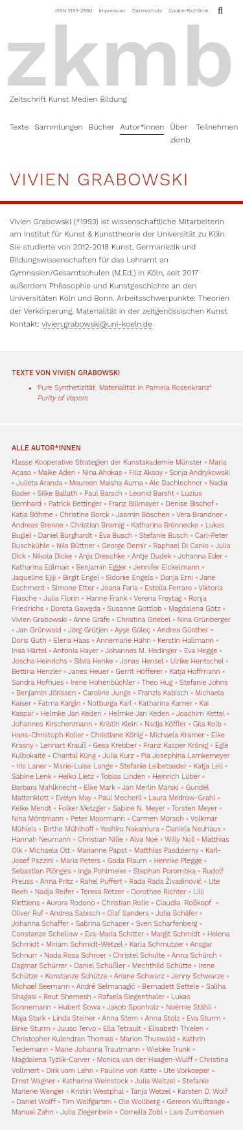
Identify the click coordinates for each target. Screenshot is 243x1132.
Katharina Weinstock (95, 1081)
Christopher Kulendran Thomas (62, 1039)
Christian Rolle (125, 903)
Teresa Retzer (102, 892)
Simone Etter (73, 588)
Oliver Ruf (27, 913)
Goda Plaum (127, 861)
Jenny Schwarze (197, 976)
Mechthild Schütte (162, 966)
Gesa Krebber (115, 745)
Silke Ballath (58, 493)
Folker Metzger (82, 808)
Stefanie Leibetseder (153, 766)
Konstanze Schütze (76, 976)
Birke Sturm (31, 1028)
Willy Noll (179, 839)
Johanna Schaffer (40, 923)
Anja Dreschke (102, 556)
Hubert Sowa (79, 1007)
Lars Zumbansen (196, 1112)
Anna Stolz (162, 1018)
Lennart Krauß (63, 745)
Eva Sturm (203, 1018)
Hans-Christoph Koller (48, 735)
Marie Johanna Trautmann (97, 1049)
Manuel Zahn (33, 1112)
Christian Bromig (97, 525)
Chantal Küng (74, 756)
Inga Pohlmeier (102, 871)
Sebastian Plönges (41, 871)
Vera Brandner (199, 515)
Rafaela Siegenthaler (131, 997)
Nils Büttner (75, 546)
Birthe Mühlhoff (68, 829)
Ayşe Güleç (132, 630)
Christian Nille (100, 839)
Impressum (112, 11)
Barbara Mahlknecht (44, 787)
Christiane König (117, 735)
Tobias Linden (122, 776)
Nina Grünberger (204, 620)
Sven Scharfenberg (167, 923)
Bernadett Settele (170, 986)
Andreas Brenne (38, 525)
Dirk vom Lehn (69, 1071)
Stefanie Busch (163, 535)
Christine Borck (84, 515)
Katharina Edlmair (40, 567)
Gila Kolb (207, 724)
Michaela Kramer (177, 735)
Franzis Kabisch (163, 693)
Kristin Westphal (97, 1091)
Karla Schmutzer (156, 944)
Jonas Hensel (141, 661)
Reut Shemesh (67, 997)
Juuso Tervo (76, 1028)
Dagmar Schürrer (39, 966)
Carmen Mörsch (158, 818)
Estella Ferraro (168, 588)
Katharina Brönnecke (164, 525)
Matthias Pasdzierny (166, 850)
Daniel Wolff (35, 1102)
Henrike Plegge (178, 861)
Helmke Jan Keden (71, 714)
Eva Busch (117, 535)
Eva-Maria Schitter (114, 934)
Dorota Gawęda (75, 609)
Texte (19, 127)
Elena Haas (71, 640)
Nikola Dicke (52, 556)
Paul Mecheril (120, 798)
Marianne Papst (102, 850)
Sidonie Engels (129, 577)
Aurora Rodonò (71, 903)
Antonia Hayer (75, 651)
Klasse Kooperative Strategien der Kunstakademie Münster (108, 462)
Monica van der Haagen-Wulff (144, 1060)
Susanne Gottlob (135, 609)
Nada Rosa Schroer (75, 955)
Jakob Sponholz (133, 1007)
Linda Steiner (73, 1018)
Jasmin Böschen (143, 515)
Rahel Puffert (101, 881)
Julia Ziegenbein (86, 1112)
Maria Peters (80, 861)
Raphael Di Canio (180, 546)
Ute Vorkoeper (186, 1071)
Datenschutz (147, 11)
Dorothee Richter (158, 892)
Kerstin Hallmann (185, 640)
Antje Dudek (151, 556)
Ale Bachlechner (176, 483)
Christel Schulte (139, 955)
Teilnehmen (217, 127)
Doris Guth (29, 640)
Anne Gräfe (91, 620)
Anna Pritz (56, 881)
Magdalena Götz (194, 609)
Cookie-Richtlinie (188, 11)
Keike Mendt (31, 808)
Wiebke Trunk (168, 1049)
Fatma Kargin (59, 703)
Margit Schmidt (175, 934)
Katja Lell (208, 766)
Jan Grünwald (39, 630)
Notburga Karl (109, 703)
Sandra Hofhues (38, 682)
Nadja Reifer (54, 892)
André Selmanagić (105, 986)
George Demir (124, 546)
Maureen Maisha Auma (106, 483)
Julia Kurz (118, 756)
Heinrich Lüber (176, 776)
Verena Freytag (158, 598)
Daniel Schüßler (99, 966)
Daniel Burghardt (65, 535)
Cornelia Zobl (140, 1112)
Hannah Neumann (41, 839)
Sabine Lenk (31, 776)
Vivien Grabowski (39, 620)
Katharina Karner (165, 703)
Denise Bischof (189, 504)
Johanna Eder (200, 556)
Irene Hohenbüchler (103, 682)
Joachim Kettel (200, 714)
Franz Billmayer (133, 504)
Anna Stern (120, 1018)
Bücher (102, 127)
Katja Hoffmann (194, 671)
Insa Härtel (29, 651)
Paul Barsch (103, 493)
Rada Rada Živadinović (165, 881)
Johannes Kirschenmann (52, 724)
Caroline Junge (107, 693)
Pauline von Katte (128, 1071)
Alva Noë (144, 839)
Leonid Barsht (152, 493)
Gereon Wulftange (196, 1102)
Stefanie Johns (203, 682)
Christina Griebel (143, 620)
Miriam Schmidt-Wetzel (84, 944)
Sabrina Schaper (102, 923)
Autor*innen (142, 127)
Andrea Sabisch (75, 913)
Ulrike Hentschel (197, 661)
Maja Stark (28, 1018)
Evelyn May (73, 798)
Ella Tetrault (122, 1028)
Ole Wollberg (139, 1102)
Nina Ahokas (102, 472)
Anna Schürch (194, 955)
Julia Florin (61, 598)
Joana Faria (119, 588)
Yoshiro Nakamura (129, 829)
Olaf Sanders (127, 913)
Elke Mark (99, 787)
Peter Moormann (98, 818)
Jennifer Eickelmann (166, 567)
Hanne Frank (106, 598)
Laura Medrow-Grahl (181, 798)
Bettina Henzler (37, 671)
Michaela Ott (49, 850)
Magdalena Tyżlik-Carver (51, 1060)
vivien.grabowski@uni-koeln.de (96, 324)
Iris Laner (31, 766)
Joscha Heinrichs (39, 661)
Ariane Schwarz (139, 976)
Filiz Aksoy (146, 472)
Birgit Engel (81, 577)
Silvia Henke (93, 661)
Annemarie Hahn (123, 640)
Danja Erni (176, 577)
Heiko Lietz (76, 776)
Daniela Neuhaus (193, 829)
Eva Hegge (200, 651)
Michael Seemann (40, 986)
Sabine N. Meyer (139, 808)
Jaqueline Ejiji (34, 577)
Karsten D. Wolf (202, 1091)
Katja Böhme (32, 515)
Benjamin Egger (101, 567)
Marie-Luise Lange (83, 766)
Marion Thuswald (147, 1039)
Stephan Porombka (164, 871)
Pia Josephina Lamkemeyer (185, 756)
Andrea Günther (184, 630)
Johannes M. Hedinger (141, 651)
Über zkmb (180, 133)
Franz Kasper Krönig (175, 745)
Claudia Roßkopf (185, 903)
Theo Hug (157, 682)
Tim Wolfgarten (87, 1102)
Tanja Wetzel (150, 1091)
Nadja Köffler (165, 724)
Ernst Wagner (33, 1081)
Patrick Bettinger (75, 504)
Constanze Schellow (45, 934)
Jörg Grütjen (88, 630)
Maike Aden (56, 472)
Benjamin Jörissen (46, 693)
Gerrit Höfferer (139, 671)
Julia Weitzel (155, 1081)
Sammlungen (58, 127)
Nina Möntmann (38, 818)
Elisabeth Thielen (176, 1028)
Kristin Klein (118, 724)
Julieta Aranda (39, 483)
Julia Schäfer (177, 913)
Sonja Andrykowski (199, 472)
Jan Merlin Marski (150, 787)
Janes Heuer (88, 671)
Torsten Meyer (194, 808)
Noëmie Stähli (189, 1007)
